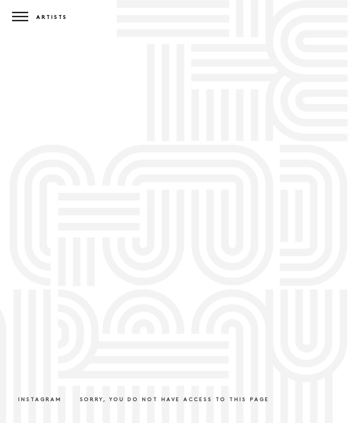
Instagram (40, 399)
